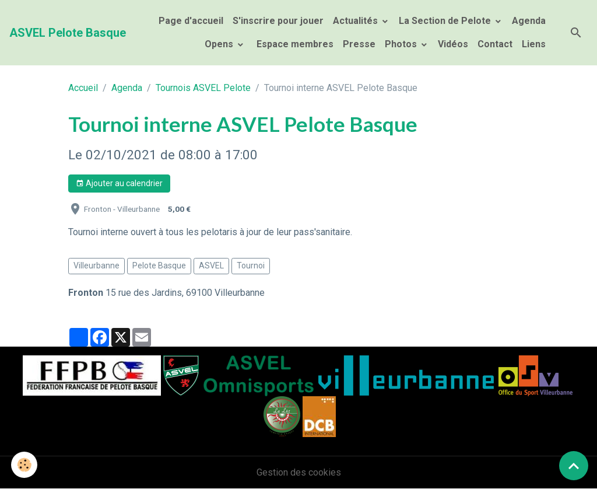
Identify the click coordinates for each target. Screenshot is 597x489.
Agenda (529, 20)
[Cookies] (25, 465)
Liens (534, 44)
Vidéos (453, 44)
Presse (359, 44)
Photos (402, 44)
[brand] (67, 32)
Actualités (356, 20)
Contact (494, 44)
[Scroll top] (573, 465)
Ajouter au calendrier (119, 184)
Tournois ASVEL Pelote (203, 87)
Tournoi (251, 265)
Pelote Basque (159, 265)
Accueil (83, 87)
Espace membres (293, 44)
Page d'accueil (191, 20)
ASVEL (211, 265)
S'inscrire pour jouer (278, 20)
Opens (220, 44)
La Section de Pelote (446, 20)
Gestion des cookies (299, 472)
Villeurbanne (96, 265)
